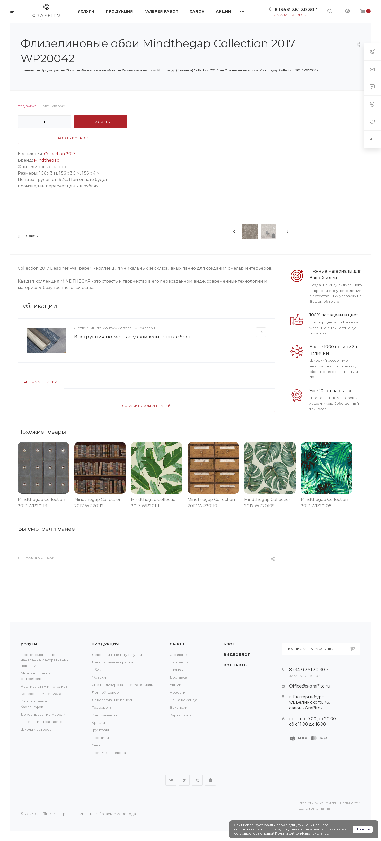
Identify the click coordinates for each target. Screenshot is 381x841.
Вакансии (179, 707)
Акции (175, 685)
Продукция (105, 644)
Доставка (178, 677)
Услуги (29, 644)
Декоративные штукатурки (117, 655)
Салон (177, 644)
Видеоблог (237, 655)
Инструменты (104, 715)
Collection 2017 (59, 153)
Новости (177, 692)
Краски (98, 722)
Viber (197, 780)
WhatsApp (210, 780)
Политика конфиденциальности (329, 803)
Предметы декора (109, 752)
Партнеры (179, 662)
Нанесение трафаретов (43, 722)
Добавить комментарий (146, 406)
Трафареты (102, 707)
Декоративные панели (113, 700)
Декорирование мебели (43, 714)
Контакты (236, 665)
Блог (229, 644)
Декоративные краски (112, 662)
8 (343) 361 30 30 (294, 9)
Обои (97, 670)
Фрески (99, 677)
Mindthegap (46, 160)
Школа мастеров (36, 729)
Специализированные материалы (123, 685)
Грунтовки (101, 730)
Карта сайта (181, 715)
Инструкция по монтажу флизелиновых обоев (132, 336)
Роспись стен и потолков (44, 686)
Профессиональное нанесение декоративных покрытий (44, 660)
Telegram (184, 780)
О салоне (178, 655)
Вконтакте (170, 780)
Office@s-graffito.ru (309, 686)
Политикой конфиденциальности (304, 833)
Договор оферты (314, 808)
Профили (100, 738)
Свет (96, 745)
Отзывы (176, 670)
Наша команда (183, 700)
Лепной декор (105, 692)
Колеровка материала (41, 694)
